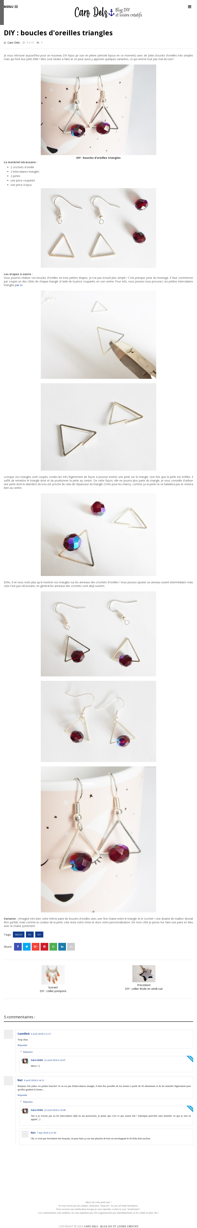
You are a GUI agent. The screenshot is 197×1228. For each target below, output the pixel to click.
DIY (39, 934)
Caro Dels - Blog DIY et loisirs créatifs (111, 1226)
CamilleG (24, 1033)
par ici (19, 285)
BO (29, 934)
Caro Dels (14, 42)
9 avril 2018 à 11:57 (41, 1033)
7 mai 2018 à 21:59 (46, 1132)
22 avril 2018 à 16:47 (54, 1060)
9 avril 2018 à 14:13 (34, 1080)
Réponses (28, 1051)
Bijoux (18, 934)
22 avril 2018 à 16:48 (54, 1110)
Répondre (22, 1045)
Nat (20, 1080)
